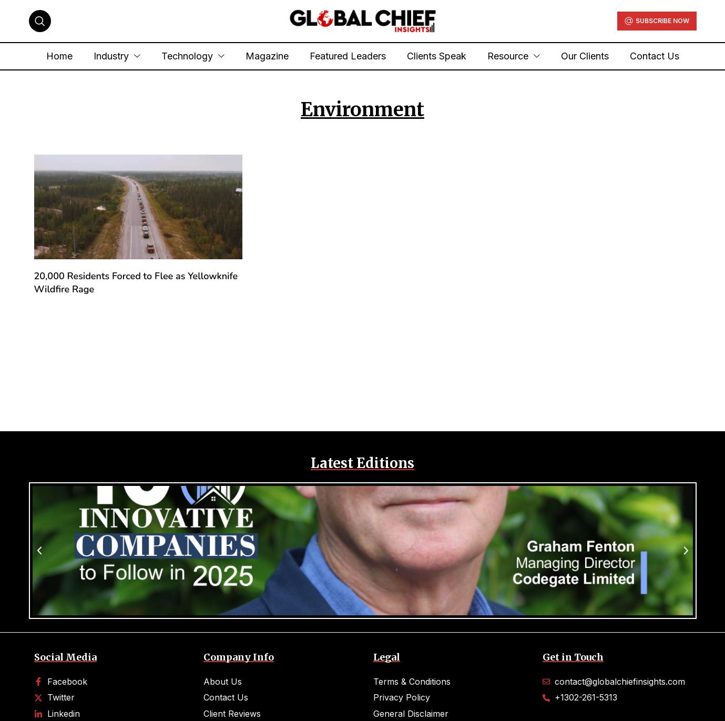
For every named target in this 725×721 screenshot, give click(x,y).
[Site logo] (363, 20)
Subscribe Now (657, 21)
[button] (39, 550)
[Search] (40, 21)
